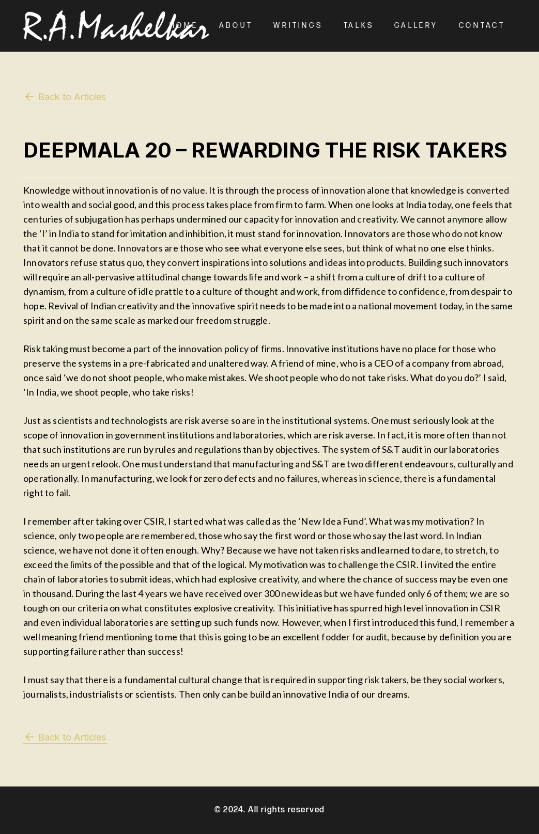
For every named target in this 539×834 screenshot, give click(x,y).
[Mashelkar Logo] (116, 25)
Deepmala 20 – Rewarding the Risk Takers (265, 150)
